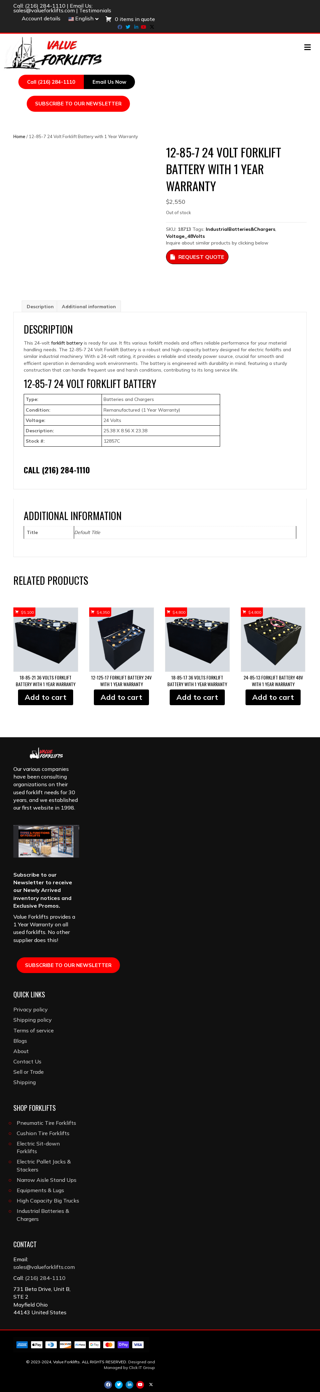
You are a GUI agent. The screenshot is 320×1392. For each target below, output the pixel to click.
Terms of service (33, 1030)
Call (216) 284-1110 (51, 82)
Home (19, 136)
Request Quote (197, 257)
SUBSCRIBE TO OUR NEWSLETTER (78, 103)
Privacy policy (30, 1009)
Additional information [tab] (89, 307)
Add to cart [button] (45, 697)
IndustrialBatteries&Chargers (240, 229)
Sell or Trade (28, 1071)
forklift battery (67, 343)
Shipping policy (32, 1019)
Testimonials (95, 10)
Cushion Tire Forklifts (43, 1133)
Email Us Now (109, 82)
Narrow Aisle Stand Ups (46, 1180)
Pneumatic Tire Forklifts (46, 1122)
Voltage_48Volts (185, 236)
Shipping (24, 1082)
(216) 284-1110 (45, 5)
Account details (41, 18)
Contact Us (27, 1061)
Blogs (20, 1040)
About (21, 1051)
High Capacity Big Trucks (48, 1200)
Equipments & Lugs (40, 1190)
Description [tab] (40, 307)
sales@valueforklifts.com (44, 10)
